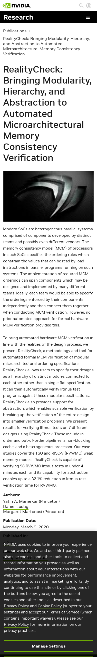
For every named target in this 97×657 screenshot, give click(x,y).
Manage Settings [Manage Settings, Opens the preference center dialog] (48, 650)
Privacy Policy (16, 610)
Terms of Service (64, 616)
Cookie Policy (50, 610)
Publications (14, 30)
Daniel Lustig (15, 506)
